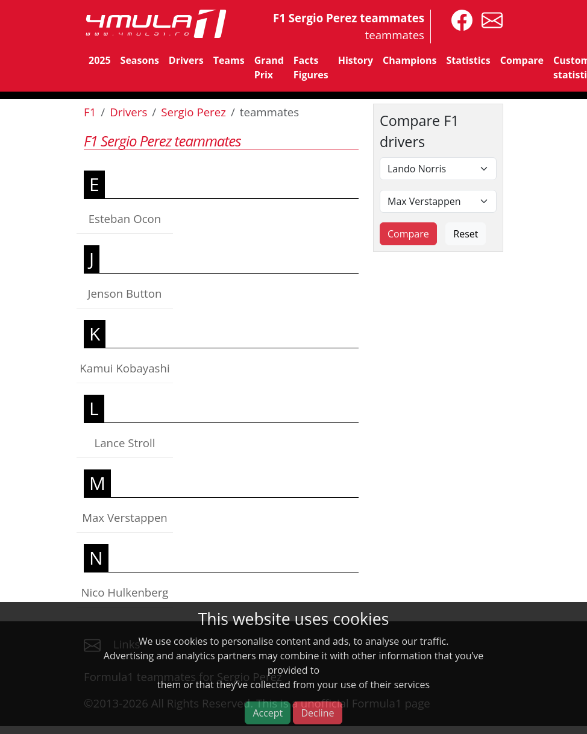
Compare (522, 60)
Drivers (186, 60)
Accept (268, 713)
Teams (229, 60)
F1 (90, 111)
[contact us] (489, 19)
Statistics (468, 60)
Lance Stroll (125, 442)
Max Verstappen (125, 517)
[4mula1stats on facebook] (458, 19)
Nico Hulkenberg (124, 592)
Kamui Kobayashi (124, 367)
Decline (317, 713)
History (355, 60)
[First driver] (438, 168)
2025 (100, 60)
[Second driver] (438, 201)
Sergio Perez (193, 111)
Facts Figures (311, 67)
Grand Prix (269, 67)
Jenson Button (125, 293)
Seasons (140, 60)
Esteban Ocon (125, 218)
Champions (409, 60)
